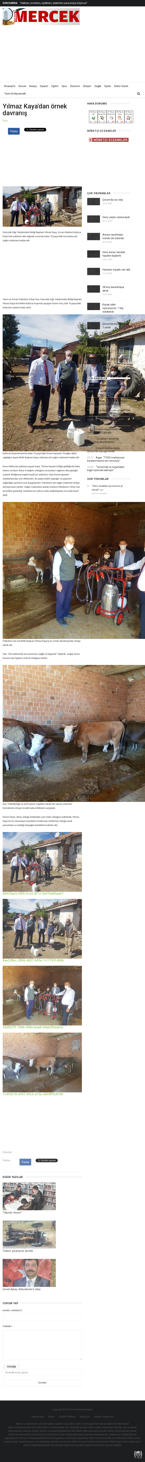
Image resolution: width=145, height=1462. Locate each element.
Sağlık (97, 86)
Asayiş (33, 86)
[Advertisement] (101, 53)
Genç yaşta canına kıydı (116, 217)
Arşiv (5, 120)
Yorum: (7, 1326)
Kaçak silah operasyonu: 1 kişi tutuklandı (112, 308)
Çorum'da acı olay (112, 199)
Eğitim (54, 86)
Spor (64, 86)
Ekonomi (75, 86)
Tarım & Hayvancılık (15, 93)
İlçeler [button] (107, 86)
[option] (57, 3)
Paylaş (14, 131)
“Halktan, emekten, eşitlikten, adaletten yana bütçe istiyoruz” (53, 3)
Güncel (22, 86)
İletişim (87, 86)
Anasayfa (9, 86)
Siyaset (44, 86)
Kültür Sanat (121, 86)
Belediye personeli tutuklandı (112, 385)
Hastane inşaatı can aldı (116, 269)
